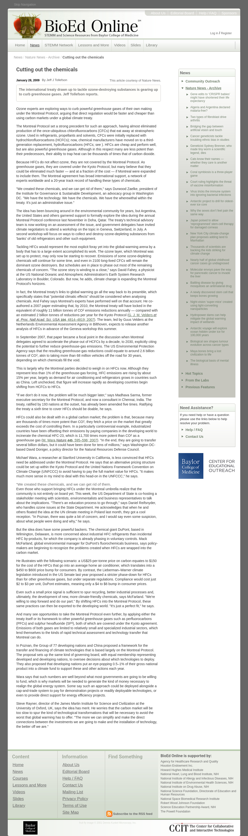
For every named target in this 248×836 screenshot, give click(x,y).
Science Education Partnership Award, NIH (188, 807)
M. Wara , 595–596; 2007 (70, 440)
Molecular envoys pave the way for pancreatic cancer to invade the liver (210, 273)
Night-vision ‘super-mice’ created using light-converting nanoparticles (211, 305)
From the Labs (197, 380)
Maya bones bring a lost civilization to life (205, 352)
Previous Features (200, 387)
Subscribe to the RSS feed (133, 814)
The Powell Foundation (175, 811)
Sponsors (229, 13)
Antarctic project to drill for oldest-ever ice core (211, 202)
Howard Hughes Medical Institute (182, 770)
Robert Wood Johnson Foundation (183, 803)
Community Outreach (203, 81)
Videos (119, 45)
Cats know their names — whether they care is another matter (208, 162)
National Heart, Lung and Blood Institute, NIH (190, 774)
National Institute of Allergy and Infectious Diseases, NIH (197, 778)
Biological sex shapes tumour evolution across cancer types (209, 343)
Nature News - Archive (42, 57)
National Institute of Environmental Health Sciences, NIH (197, 782)
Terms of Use (74, 805)
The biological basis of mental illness (209, 362)
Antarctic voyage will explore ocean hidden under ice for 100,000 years (208, 332)
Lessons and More (93, 45)
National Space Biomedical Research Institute (190, 799)
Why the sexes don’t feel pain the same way (211, 212)
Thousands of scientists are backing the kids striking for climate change (208, 250)
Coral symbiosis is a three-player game (211, 173)
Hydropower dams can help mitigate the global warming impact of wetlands (208, 318)
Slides (136, 45)
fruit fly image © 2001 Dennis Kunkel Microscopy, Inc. (107, 822)
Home (20, 45)
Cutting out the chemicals (83, 57)
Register (226, 33)
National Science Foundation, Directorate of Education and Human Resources (198, 792)
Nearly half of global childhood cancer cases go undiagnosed (209, 261)
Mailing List (72, 792)
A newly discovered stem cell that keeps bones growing (211, 293)
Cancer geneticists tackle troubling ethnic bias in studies (209, 137)
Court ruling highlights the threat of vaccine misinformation (211, 183)
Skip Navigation (25, 4)
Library (151, 45)
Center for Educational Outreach (221, 466)
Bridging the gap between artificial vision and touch (206, 128)
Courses (20, 778)
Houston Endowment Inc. (177, 765)
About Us (158, 13)
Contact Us (194, 437)
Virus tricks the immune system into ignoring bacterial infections (210, 193)
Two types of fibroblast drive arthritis (208, 118)
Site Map (70, 812)
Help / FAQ (208, 13)
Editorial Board (182, 13)
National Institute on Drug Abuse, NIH (185, 786)
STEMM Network (59, 45)
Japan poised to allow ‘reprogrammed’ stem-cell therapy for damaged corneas (211, 224)
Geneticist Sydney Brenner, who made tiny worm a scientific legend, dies (211, 149)
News (34, 45)
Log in (214, 33)
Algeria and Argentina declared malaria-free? (210, 109)
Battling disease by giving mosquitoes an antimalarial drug (211, 284)
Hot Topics (194, 373)
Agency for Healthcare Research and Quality (189, 761)
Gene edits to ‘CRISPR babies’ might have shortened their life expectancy (210, 97)
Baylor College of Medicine (191, 466)
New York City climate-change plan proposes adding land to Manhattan (209, 237)
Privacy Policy (75, 798)
